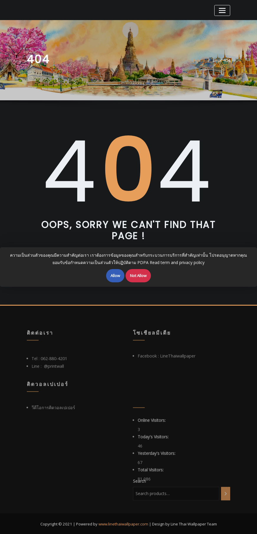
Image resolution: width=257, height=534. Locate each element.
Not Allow (138, 275)
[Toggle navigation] (222, 10)
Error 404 (221, 62)
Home (199, 62)
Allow (115, 275)
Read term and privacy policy (177, 262)
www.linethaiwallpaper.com (123, 522)
